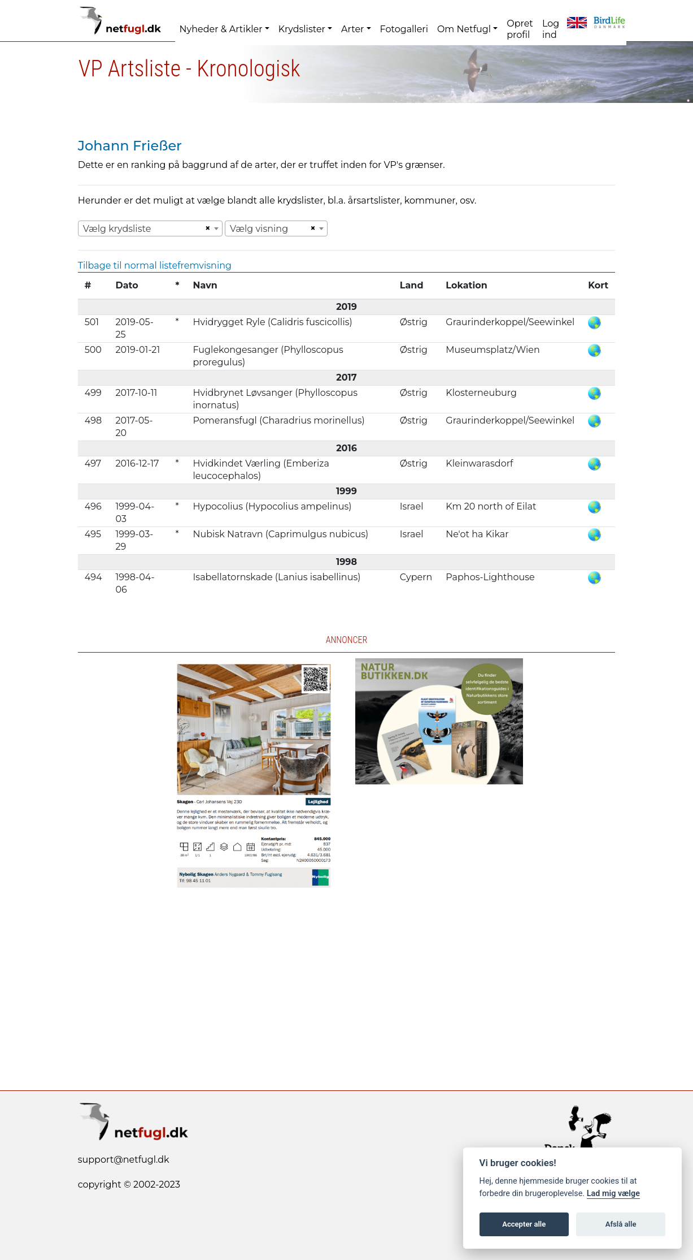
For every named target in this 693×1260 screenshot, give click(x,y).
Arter (352, 29)
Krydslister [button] (301, 29)
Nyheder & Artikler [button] (221, 29)
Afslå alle (621, 1224)
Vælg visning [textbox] (259, 228)
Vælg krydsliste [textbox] (117, 228)
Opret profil (520, 29)
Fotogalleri (404, 29)
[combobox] (150, 228)
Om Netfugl (464, 29)
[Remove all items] (206, 228)
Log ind (550, 29)
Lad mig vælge (613, 1193)
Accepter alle (524, 1224)
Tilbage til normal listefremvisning (155, 265)
